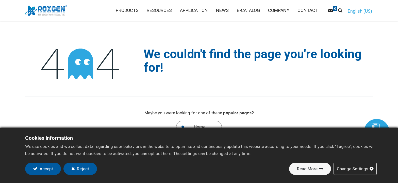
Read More (307, 168)
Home (199, 126)
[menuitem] (158, 11)
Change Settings (352, 168)
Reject (82, 168)
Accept (46, 168)
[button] (340, 11)
